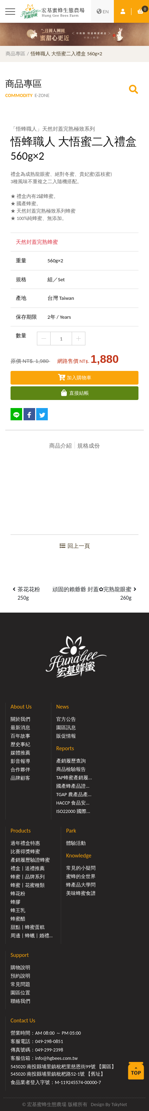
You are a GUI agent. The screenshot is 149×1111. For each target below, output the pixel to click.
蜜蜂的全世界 (81, 876)
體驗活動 (76, 843)
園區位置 (20, 993)
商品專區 (15, 53)
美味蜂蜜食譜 (81, 893)
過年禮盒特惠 (25, 843)
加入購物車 (75, 378)
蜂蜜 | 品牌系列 (28, 877)
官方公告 (66, 719)
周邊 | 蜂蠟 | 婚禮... (32, 936)
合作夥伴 (20, 770)
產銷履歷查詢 (71, 761)
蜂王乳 (18, 910)
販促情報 (66, 736)
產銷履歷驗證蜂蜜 (30, 860)
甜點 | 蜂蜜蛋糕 (28, 927)
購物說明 (20, 968)
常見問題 (20, 984)
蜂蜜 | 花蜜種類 (28, 885)
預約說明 (20, 976)
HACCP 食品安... (73, 803)
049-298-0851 (49, 1041)
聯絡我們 (20, 1001)
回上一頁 (74, 546)
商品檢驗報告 (71, 769)
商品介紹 (60, 445)
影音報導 (20, 761)
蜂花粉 (18, 894)
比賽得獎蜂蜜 (25, 852)
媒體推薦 (20, 753)
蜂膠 (15, 902)
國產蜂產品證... (73, 786)
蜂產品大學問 (81, 885)
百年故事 (20, 736)
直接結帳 (74, 393)
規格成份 (88, 445)
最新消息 (20, 728)
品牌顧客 (20, 778)
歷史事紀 (20, 744)
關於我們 (20, 719)
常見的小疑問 (81, 868)
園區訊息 (66, 728)
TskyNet (119, 1104)
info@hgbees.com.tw (56, 1058)
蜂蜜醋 (18, 919)
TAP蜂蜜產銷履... (74, 778)
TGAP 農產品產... (73, 795)
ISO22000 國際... (73, 811)
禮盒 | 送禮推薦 (28, 868)
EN (102, 11)
